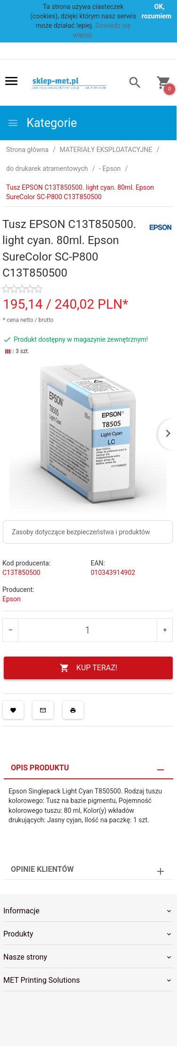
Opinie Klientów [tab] (42, 869)
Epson (11, 599)
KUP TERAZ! (88, 668)
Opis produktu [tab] (40, 767)
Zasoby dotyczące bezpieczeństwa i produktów (81, 532)
